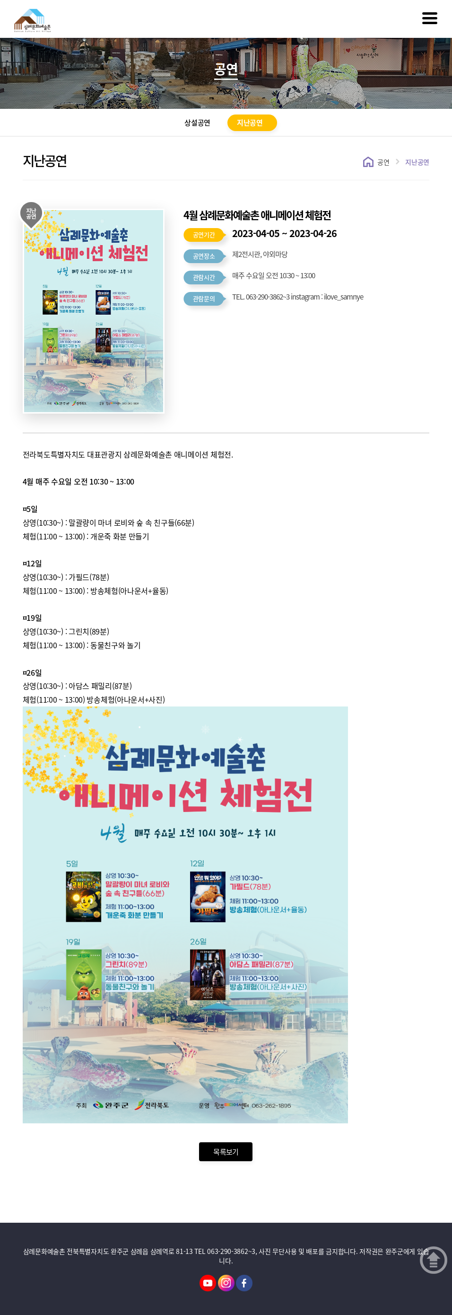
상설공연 (197, 122)
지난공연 (250, 122)
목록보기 (225, 1152)
